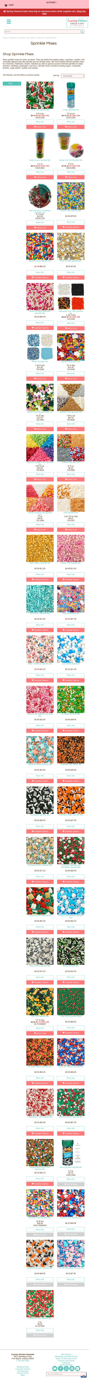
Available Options (70, 227)
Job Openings (23, 1371)
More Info (40, 122)
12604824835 (22, 1361)
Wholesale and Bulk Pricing (66, 1356)
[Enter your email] (66, 1374)
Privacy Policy (23, 1373)
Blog (23, 1375)
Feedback (66, 1363)
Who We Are (66, 1354)
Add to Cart (40, 127)
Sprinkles (40, 38)
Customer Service (22, 1369)
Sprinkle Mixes (51, 38)
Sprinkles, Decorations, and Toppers (22, 38)
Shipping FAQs (23, 1367)
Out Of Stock (70, 1184)
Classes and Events (66, 1361)
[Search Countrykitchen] (44, 31)
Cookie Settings (66, 1365)
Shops (5, 38)
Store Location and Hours (66, 1359)
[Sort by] (73, 76)
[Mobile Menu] (8, 22)
